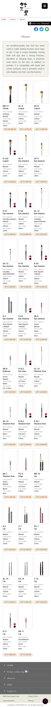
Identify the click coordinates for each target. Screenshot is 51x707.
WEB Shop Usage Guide (11, 696)
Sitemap (31, 701)
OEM (8, 684)
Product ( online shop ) (16, 671)
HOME (8, 665)
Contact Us (10, 690)
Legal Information (8, 701)
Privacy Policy (33, 696)
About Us (9, 678)
